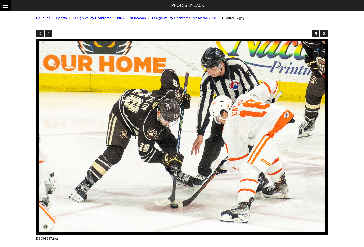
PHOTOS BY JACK (187, 6)
